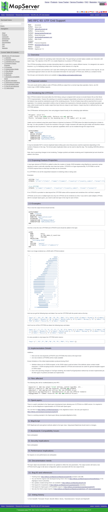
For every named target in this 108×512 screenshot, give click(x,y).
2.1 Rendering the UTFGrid (12, 61)
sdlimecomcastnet (41, 29)
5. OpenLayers (8, 73)
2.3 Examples (8, 67)
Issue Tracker (64, 2)
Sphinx (86, 510)
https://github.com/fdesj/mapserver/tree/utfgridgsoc (84, 479)
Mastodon (93, 2)
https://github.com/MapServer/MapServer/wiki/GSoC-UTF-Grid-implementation (77, 489)
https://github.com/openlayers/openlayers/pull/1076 (42, 412)
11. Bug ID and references (11, 86)
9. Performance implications (12, 82)
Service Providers (76, 2)
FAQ (86, 2)
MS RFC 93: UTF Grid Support (40, 15)
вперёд (97, 15)
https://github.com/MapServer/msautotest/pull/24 (64, 485)
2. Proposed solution (10, 59)
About (3, 33)
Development (10, 15)
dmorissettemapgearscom (43, 37)
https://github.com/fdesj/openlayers (48, 409)
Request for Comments (23, 15)
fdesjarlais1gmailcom (42, 45)
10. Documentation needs (11, 84)
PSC (3, 46)
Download (102, 2)
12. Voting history (9, 88)
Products (54, 2)
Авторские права (23, 510)
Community (5, 37)
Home (47, 2)
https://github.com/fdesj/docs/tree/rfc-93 (74, 483)
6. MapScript (7, 75)
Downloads (5, 40)
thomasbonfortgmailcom (43, 33)
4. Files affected (8, 71)
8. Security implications (10, 80)
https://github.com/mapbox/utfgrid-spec (70, 75)
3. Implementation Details (11, 69)
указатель (104, 15)
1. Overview (7, 58)
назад (92, 15)
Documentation (6, 42)
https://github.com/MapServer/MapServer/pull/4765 (56, 477)
